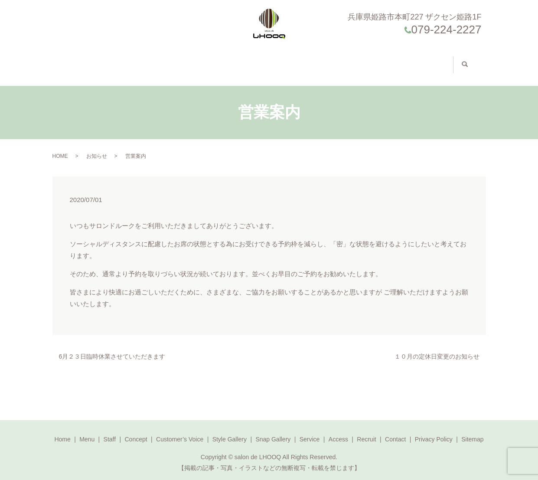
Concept (169, 60)
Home (86, 60)
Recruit (366, 430)
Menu (112, 60)
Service (310, 430)
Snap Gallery (272, 430)
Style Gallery (271, 60)
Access (314, 60)
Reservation (350, 60)
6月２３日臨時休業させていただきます (112, 347)
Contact (389, 60)
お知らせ (96, 147)
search (459, 60)
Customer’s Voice (214, 60)
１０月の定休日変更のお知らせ (437, 347)
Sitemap (472, 430)
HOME (60, 147)
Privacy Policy (434, 430)
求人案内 (423, 60)
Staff (139, 60)
